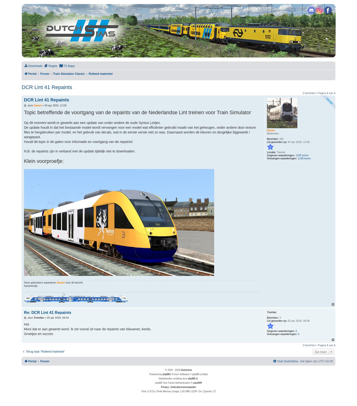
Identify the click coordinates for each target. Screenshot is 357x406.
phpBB (166, 374)
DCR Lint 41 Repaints (47, 87)
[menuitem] (33, 66)
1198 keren (304, 158)
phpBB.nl (193, 378)
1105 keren (302, 155)
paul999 (197, 383)
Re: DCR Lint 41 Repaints (47, 312)
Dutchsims (186, 370)
